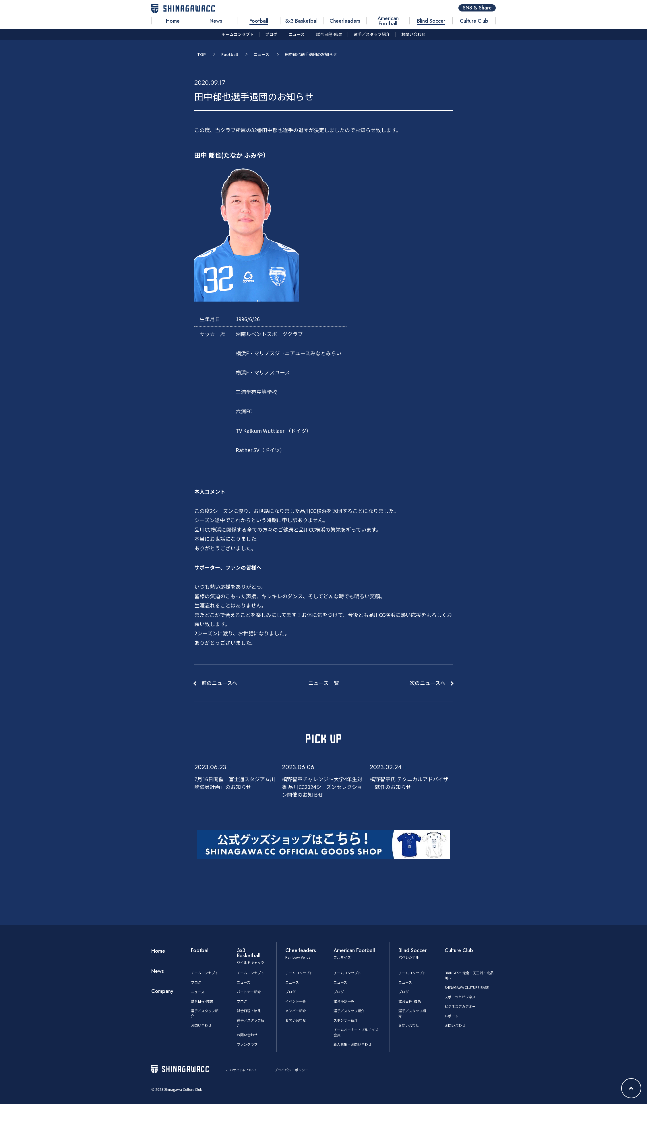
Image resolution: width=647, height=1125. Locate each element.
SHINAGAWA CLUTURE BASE (467, 987)
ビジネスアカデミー (460, 1006)
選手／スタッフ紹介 (349, 1010)
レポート (451, 1015)
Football (229, 54)
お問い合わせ (201, 1025)
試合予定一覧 (344, 1001)
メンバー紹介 (295, 1010)
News (157, 971)
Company (162, 991)
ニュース (261, 54)
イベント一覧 (295, 1001)
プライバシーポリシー (291, 1069)
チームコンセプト (204, 972)
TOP (201, 54)
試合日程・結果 (249, 1010)
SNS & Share (477, 7)
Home (158, 951)
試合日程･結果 (202, 1001)
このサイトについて (241, 1069)
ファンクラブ (247, 1044)
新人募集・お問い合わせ (352, 1044)
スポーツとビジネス (460, 996)
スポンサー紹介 (346, 1020)
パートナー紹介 (249, 991)
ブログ (196, 982)
